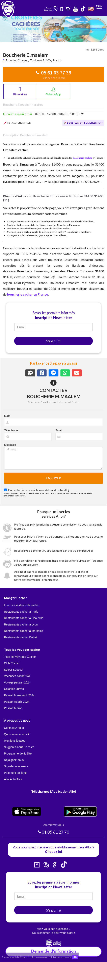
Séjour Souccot (13, 669)
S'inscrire (53, 341)
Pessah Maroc (13, 708)
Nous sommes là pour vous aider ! (53, 933)
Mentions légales (14, 740)
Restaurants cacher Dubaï (20, 637)
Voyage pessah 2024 (17, 682)
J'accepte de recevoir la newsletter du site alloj (38, 490)
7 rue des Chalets (16, 60)
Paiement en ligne (15, 772)
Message (10, 445)
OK (75, 957)
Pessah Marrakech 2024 (19, 695)
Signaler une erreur (16, 766)
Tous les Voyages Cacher (20, 656)
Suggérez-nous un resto (19, 747)
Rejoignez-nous (14, 760)
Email (58, 430)
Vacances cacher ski (17, 676)
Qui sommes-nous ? (16, 734)
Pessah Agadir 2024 (16, 701)
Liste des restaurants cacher (21, 605)
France (57, 60)
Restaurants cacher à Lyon (21, 624)
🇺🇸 (91, 8)
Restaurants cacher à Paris (21, 611)
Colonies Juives (14, 688)
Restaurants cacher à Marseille (23, 631)
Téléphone (11, 430)
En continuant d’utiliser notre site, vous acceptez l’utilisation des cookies (36, 957)
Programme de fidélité (18, 753)
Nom (7, 416)
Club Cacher (12, 663)
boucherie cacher (82, 157)
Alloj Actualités (13, 779)
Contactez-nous (14, 727)
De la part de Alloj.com (53, 78)
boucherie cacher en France (27, 294)
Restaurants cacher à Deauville (23, 618)
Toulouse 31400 (40, 60)
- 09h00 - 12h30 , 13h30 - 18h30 (43, 114)
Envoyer (53, 478)
